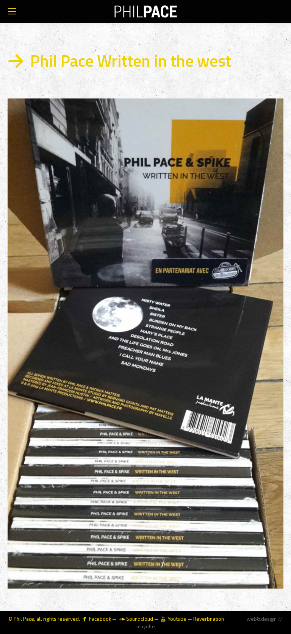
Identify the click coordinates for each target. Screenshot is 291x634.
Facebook (100, 619)
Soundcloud (139, 619)
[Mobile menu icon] (12, 11)
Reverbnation (208, 619)
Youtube (177, 619)
